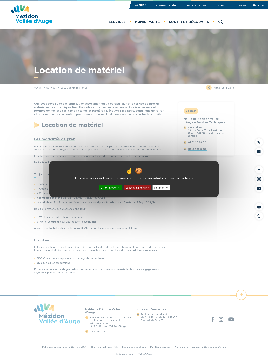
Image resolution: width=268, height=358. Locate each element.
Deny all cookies (137, 187)
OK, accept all (111, 187)
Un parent (220, 5)
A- (259, 215)
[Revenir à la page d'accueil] (31, 22)
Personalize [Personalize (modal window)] (161, 187)
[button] (117, 22)
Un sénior (240, 5)
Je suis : (140, 5)
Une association (196, 5)
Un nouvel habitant (165, 5)
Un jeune (259, 5)
